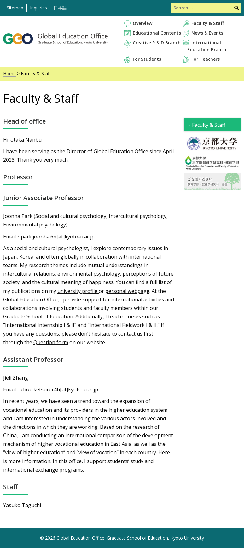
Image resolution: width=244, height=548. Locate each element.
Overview (142, 23)
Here (164, 452)
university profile (78, 291)
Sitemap (15, 8)
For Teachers (205, 59)
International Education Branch (206, 46)
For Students (147, 59)
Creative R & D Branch (157, 43)
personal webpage (127, 291)
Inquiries (38, 8)
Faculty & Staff (207, 23)
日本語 (60, 8)
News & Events (207, 33)
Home (9, 73)
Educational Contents (157, 33)
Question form (50, 342)
